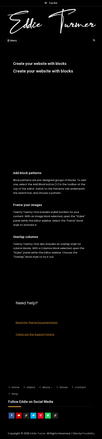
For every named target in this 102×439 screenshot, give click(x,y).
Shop (55, 418)
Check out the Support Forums (35, 334)
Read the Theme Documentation (37, 322)
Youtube (19, 418)
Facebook (12, 418)
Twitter (33, 418)
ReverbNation (26, 418)
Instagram (41, 418)
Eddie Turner (37, 433)
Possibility (88, 433)
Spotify (48, 418)
